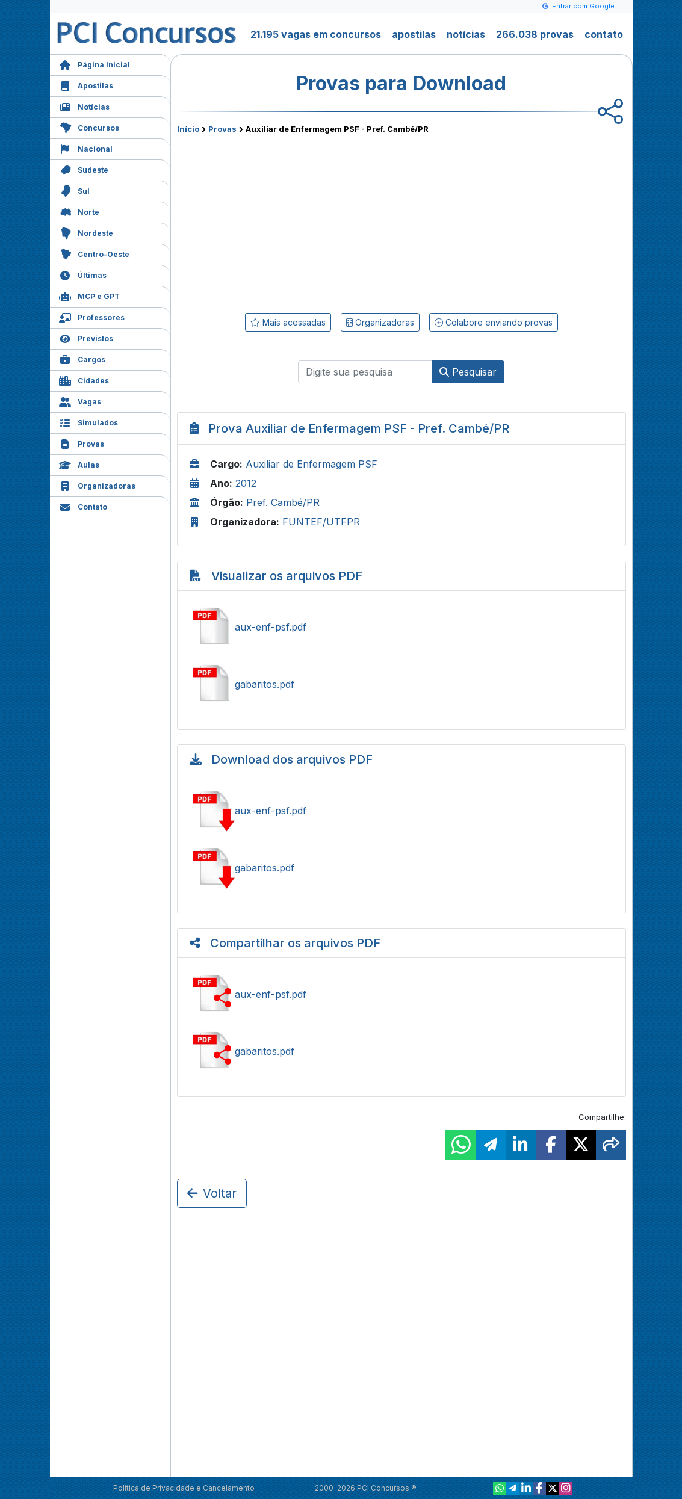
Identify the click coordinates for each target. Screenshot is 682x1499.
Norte (79, 210)
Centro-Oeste (94, 253)
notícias (466, 34)
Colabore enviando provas (494, 322)
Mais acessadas (288, 322)
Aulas (79, 463)
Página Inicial (94, 63)
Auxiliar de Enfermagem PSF (311, 464)
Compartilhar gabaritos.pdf (401, 1051)
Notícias (84, 105)
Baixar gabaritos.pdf (401, 868)
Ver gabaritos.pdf (401, 684)
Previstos (86, 337)
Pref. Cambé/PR (283, 502)
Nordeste (86, 232)
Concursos (89, 126)
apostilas (414, 34)
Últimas (83, 274)
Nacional (86, 147)
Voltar (212, 1193)
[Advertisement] (303, 221)
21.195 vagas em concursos (315, 34)
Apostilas (86, 84)
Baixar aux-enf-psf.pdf (401, 811)
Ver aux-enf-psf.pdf (401, 627)
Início (188, 129)
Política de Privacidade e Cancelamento (184, 1487)
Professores (92, 316)
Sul (74, 189)
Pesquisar (468, 372)
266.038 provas (535, 34)
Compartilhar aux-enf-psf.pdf (401, 994)
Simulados (88, 421)
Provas (81, 442)
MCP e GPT (89, 295)
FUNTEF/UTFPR (321, 522)
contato (603, 34)
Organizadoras (97, 484)
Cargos (82, 358)
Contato (83, 506)
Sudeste (83, 168)
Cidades (84, 379)
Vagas (80, 400)
